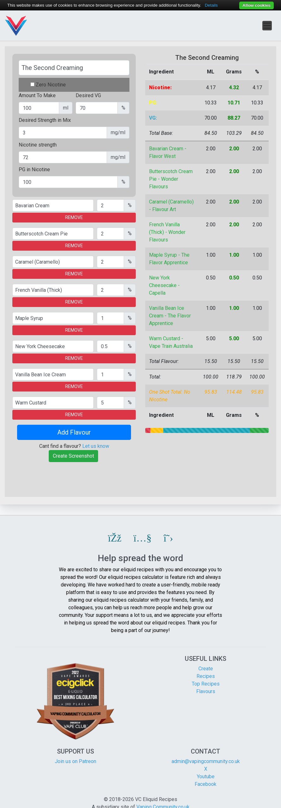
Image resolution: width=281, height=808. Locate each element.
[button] (115, 538)
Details (211, 5)
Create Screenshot (73, 456)
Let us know (95, 446)
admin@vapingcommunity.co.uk (206, 761)
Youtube (206, 777)
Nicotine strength (38, 145)
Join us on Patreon (75, 761)
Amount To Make (37, 95)
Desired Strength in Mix (45, 120)
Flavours (205, 691)
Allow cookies (256, 5)
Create (205, 669)
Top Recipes (206, 684)
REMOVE (74, 217)
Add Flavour (74, 432)
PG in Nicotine (34, 169)
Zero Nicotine (51, 85)
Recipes (206, 676)
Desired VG (88, 95)
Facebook (205, 784)
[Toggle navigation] (267, 25)
